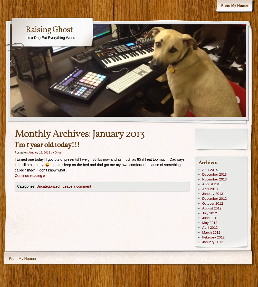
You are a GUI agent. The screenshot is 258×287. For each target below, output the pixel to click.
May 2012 (209, 223)
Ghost (58, 152)
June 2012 (210, 218)
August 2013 (212, 184)
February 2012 (213, 237)
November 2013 (214, 179)
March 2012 (211, 232)
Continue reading (30, 176)
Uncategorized (48, 186)
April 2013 (210, 189)
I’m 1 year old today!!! (47, 145)
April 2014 (210, 170)
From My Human (235, 5)
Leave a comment (77, 186)
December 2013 (214, 174)
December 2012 (214, 198)
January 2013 (212, 194)
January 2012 (212, 242)
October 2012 (212, 203)
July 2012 (209, 213)
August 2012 (212, 208)
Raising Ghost (49, 30)
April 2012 (210, 227)
